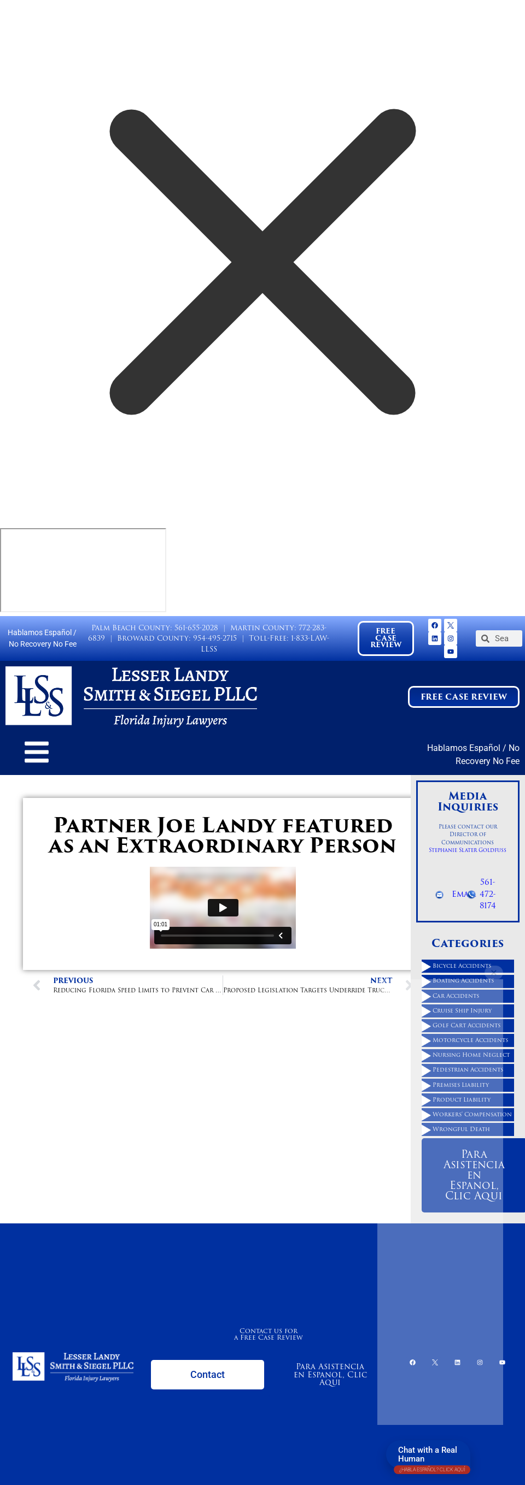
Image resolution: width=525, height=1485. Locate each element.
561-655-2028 (196, 628)
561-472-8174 (488, 894)
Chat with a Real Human (432, 1457)
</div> (83, 570)
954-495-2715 (215, 638)
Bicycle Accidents (462, 966)
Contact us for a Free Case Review (268, 1334)
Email (464, 894)
